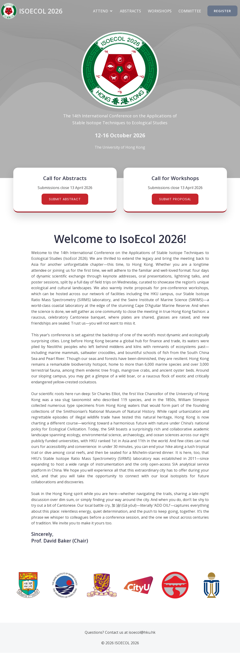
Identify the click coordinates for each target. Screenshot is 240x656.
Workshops (160, 11)
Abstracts (130, 11)
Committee (189, 11)
